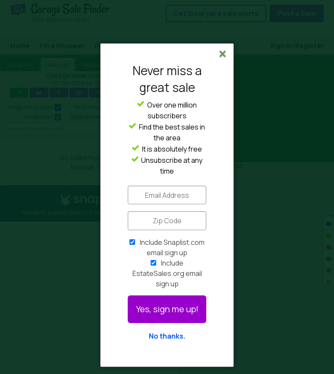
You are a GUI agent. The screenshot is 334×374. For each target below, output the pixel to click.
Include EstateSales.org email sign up (167, 273)
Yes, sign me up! (167, 309)
